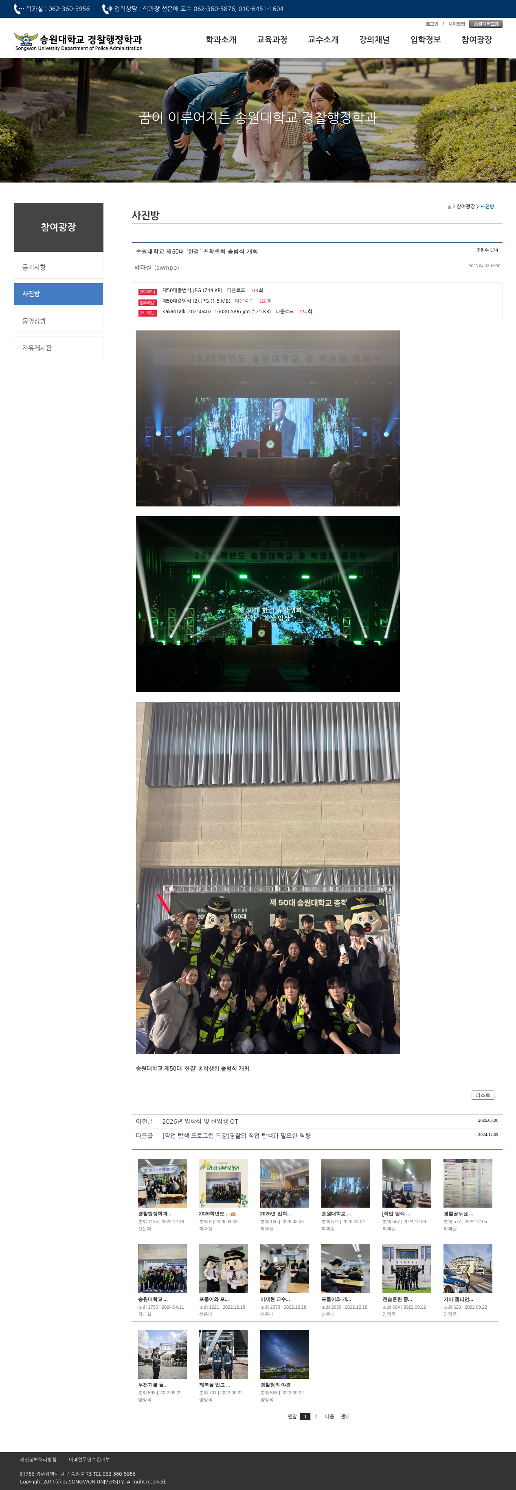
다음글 (144, 1136)
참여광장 (476, 40)
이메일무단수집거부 (89, 1459)
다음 (329, 1416)
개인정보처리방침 (38, 1459)
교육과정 (272, 40)
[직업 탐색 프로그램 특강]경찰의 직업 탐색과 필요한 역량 (236, 1136)
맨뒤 (345, 1416)
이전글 (144, 1121)
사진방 (31, 294)
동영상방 (34, 321)
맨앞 (292, 1416)
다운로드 (236, 290)
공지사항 (34, 267)
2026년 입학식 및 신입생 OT (200, 1121)
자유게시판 (37, 348)
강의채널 (374, 40)
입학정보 (425, 40)
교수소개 (323, 40)
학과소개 (221, 40)
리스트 (483, 1095)
